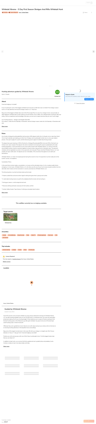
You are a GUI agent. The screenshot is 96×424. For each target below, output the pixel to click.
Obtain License (6, 261)
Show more (5, 126)
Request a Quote (89, 99)
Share (85, 12)
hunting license (17, 259)
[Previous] (2, 51)
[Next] (93, 51)
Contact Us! (57, 96)
